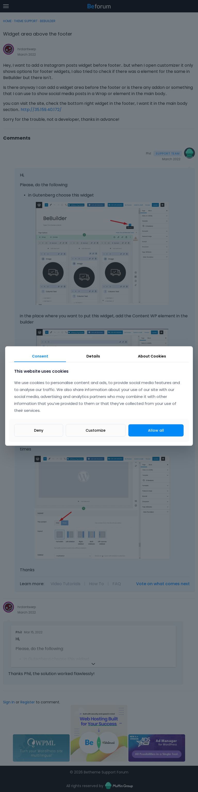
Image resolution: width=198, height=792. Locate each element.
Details (93, 356)
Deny (38, 430)
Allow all (156, 430)
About (152, 356)
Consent (40, 356)
